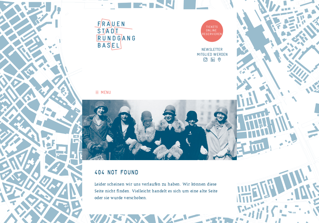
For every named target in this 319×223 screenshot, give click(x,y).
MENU (103, 92)
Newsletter (212, 49)
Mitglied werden (212, 54)
